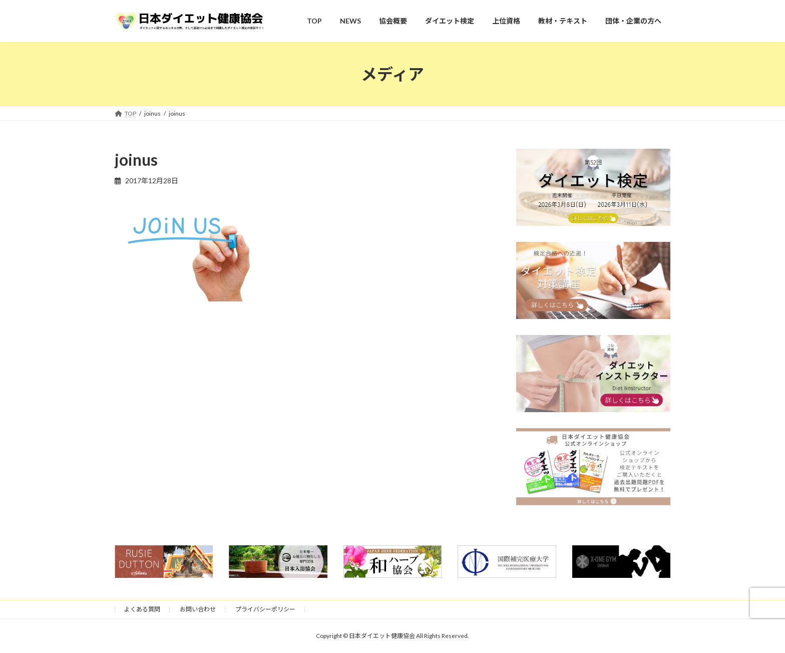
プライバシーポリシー (265, 609)
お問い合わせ (198, 609)
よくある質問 (142, 609)
